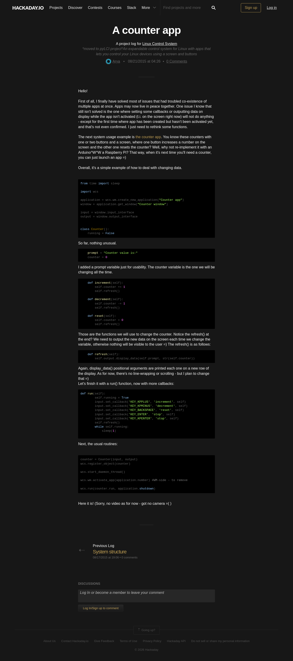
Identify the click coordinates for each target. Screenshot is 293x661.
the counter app (148, 137)
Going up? (146, 630)
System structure (110, 552)
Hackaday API (176, 641)
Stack (131, 8)
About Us (49, 641)
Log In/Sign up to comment (100, 608)
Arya (113, 61)
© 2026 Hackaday (146, 649)
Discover (75, 8)
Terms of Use (128, 641)
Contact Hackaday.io (75, 641)
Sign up (251, 8)
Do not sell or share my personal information (220, 641)
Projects (56, 8)
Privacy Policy (152, 641)
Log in (272, 8)
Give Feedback (104, 641)
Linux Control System (159, 44)
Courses (115, 8)
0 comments (130, 557)
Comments (176, 61)
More (150, 8)
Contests (95, 8)
